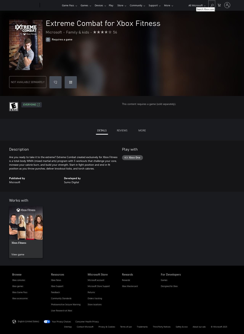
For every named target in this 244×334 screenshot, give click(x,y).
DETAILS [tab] (102, 130)
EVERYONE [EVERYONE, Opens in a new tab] (31, 104)
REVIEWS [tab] (122, 130)
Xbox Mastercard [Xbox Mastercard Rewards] (130, 286)
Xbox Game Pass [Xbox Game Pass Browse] (19, 292)
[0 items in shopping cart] (219, 4)
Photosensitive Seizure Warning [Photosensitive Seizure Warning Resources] (65, 304)
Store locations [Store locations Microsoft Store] (95, 304)
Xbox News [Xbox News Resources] (56, 280)
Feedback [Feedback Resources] (55, 292)
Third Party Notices (162, 326)
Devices (100, 5)
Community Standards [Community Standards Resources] (61, 298)
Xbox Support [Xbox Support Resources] (57, 286)
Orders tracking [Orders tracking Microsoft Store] (95, 298)
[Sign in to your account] (227, 5)
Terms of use (126, 326)
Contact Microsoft (85, 326)
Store (123, 5)
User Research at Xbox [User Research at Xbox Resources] (61, 310)
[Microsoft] (25, 5)
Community (140, 5)
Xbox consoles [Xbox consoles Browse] (18, 280)
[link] (26, 232)
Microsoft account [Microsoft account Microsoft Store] (96, 280)
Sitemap (68, 326)
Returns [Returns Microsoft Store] (91, 292)
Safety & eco (182, 326)
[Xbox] (50, 5)
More (172, 5)
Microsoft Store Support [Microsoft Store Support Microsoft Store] (99, 286)
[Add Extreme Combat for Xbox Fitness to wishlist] (55, 82)
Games (85, 5)
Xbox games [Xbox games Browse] (17, 286)
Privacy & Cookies (107, 326)
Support (157, 5)
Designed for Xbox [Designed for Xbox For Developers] (169, 286)
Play (113, 5)
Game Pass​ (68, 5)
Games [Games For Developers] (164, 280)
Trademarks (142, 326)
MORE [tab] (142, 130)
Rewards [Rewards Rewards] (126, 280)
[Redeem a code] (71, 82)
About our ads (199, 326)
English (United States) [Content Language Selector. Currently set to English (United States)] (28, 321)
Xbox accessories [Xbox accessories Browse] (20, 298)
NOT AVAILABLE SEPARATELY (28, 82)
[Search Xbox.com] (211, 5)
